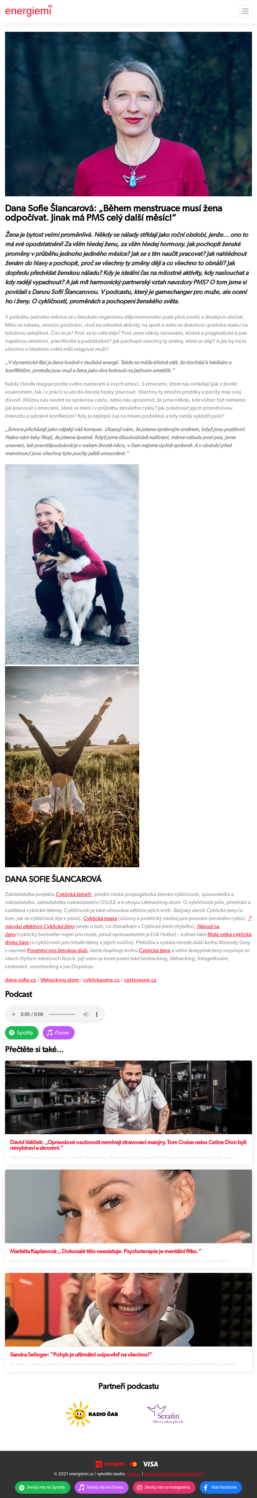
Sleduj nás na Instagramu (167, 1487)
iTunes (62, 1032)
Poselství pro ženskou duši (57, 950)
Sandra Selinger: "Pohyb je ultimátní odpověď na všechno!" (81, 1355)
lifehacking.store (59, 980)
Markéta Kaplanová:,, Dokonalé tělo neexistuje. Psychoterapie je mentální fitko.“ (105, 1251)
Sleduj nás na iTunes (104, 1487)
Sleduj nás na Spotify (46, 1487)
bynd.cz (133, 1474)
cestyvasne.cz (140, 980)
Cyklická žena (71, 894)
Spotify (25, 1032)
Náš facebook (224, 1487)
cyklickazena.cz (101, 980)
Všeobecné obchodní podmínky (173, 1474)
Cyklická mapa (100, 918)
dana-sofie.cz (20, 980)
